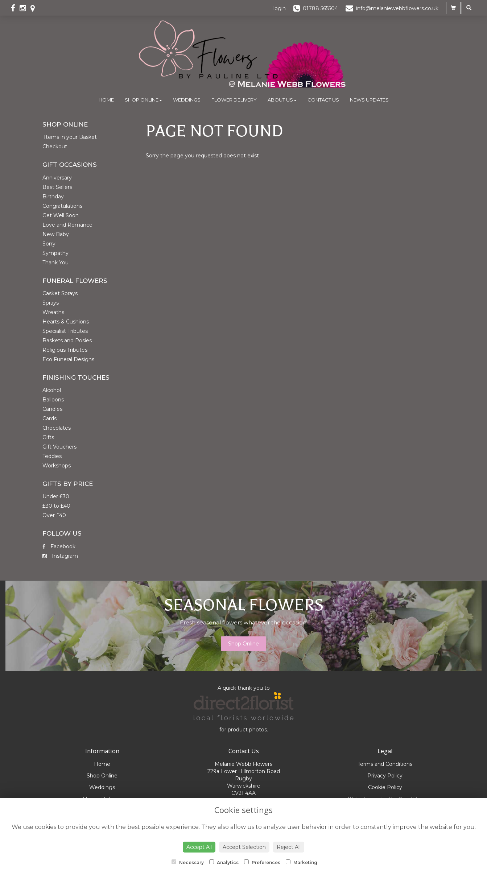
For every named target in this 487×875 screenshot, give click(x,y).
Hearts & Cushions (65, 321)
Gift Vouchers (59, 446)
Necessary (188, 862)
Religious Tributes (64, 350)
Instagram (60, 556)
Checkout (54, 146)
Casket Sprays (60, 293)
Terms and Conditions (385, 764)
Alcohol (51, 390)
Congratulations (62, 206)
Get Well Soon (60, 215)
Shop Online (143, 100)
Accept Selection (244, 847)
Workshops (56, 465)
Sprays (50, 303)
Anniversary (57, 177)
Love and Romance (67, 225)
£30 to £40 (56, 506)
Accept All (199, 847)
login (279, 8)
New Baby (55, 234)
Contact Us (323, 100)
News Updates (369, 100)
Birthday (53, 196)
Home (106, 100)
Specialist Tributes (65, 331)
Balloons (53, 399)
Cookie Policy (385, 787)
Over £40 (54, 515)
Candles (52, 409)
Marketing (301, 862)
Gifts (48, 437)
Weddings (187, 100)
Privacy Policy (385, 775)
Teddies (52, 456)
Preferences (262, 862)
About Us (282, 100)
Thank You (55, 262)
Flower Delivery (234, 100)
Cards (49, 418)
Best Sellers (57, 187)
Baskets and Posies (67, 340)
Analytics (224, 862)
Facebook (58, 546)
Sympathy (55, 253)
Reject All (289, 847)
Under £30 (55, 496)
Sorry (48, 243)
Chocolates (56, 428)
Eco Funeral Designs (68, 359)
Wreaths (53, 312)
